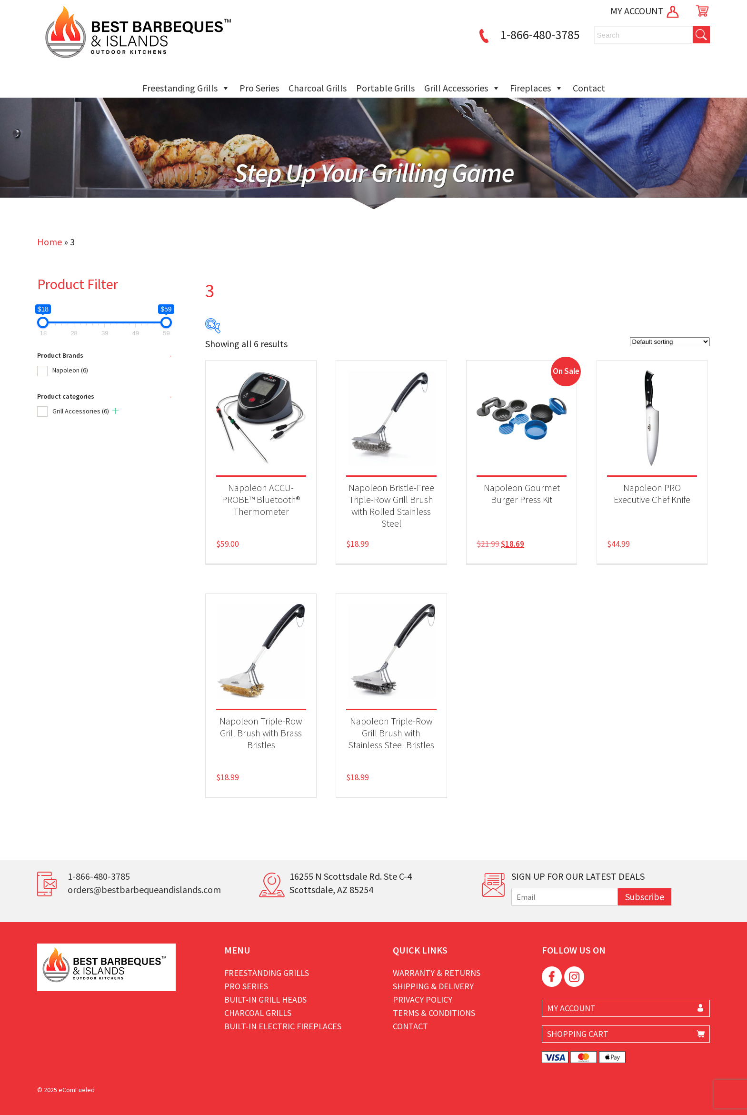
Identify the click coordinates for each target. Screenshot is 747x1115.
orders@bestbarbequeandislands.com (144, 889)
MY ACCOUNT (645, 11)
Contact (589, 88)
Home (49, 242)
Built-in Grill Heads (265, 999)
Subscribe (644, 897)
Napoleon (70, 370)
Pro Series (259, 88)
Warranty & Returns (436, 972)
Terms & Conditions (434, 1012)
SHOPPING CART (577, 1033)
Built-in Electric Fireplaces (282, 1026)
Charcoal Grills (318, 88)
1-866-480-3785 (528, 34)
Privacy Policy (422, 999)
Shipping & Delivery (433, 986)
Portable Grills (385, 88)
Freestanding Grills (186, 88)
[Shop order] (670, 341)
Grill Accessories (462, 88)
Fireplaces (536, 88)
